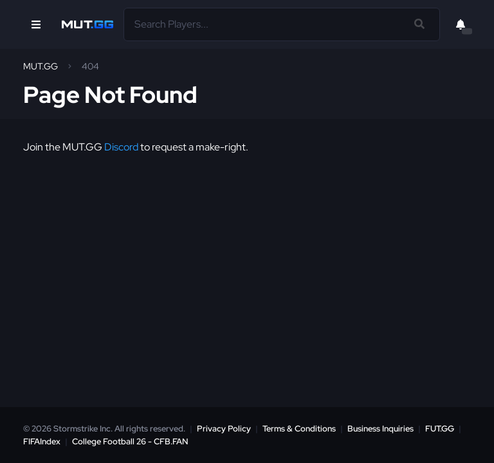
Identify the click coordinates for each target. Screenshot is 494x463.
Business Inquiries (380, 428)
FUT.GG (439, 428)
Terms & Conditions (299, 428)
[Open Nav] (36, 24)
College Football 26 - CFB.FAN (130, 441)
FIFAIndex (41, 441)
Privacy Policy (224, 428)
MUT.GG (40, 66)
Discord (121, 147)
